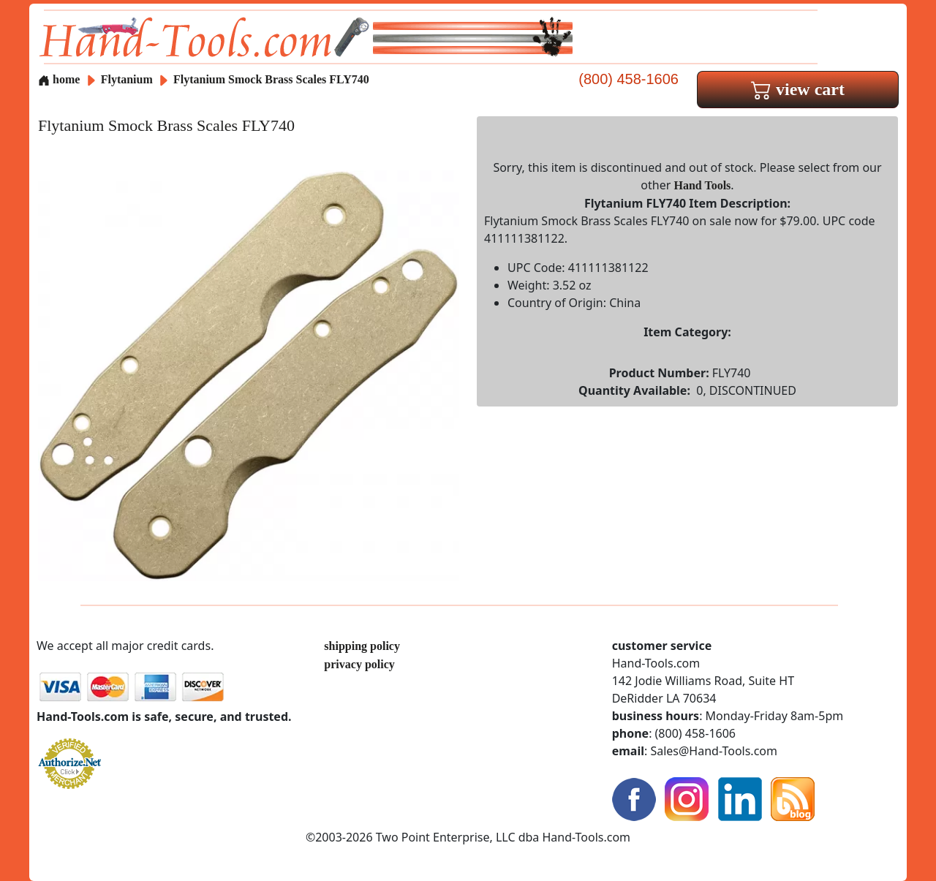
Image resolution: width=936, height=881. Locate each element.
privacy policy (359, 664)
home (59, 79)
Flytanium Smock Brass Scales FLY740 (271, 79)
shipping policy (362, 646)
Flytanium (128, 79)
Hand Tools (702, 185)
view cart (798, 89)
